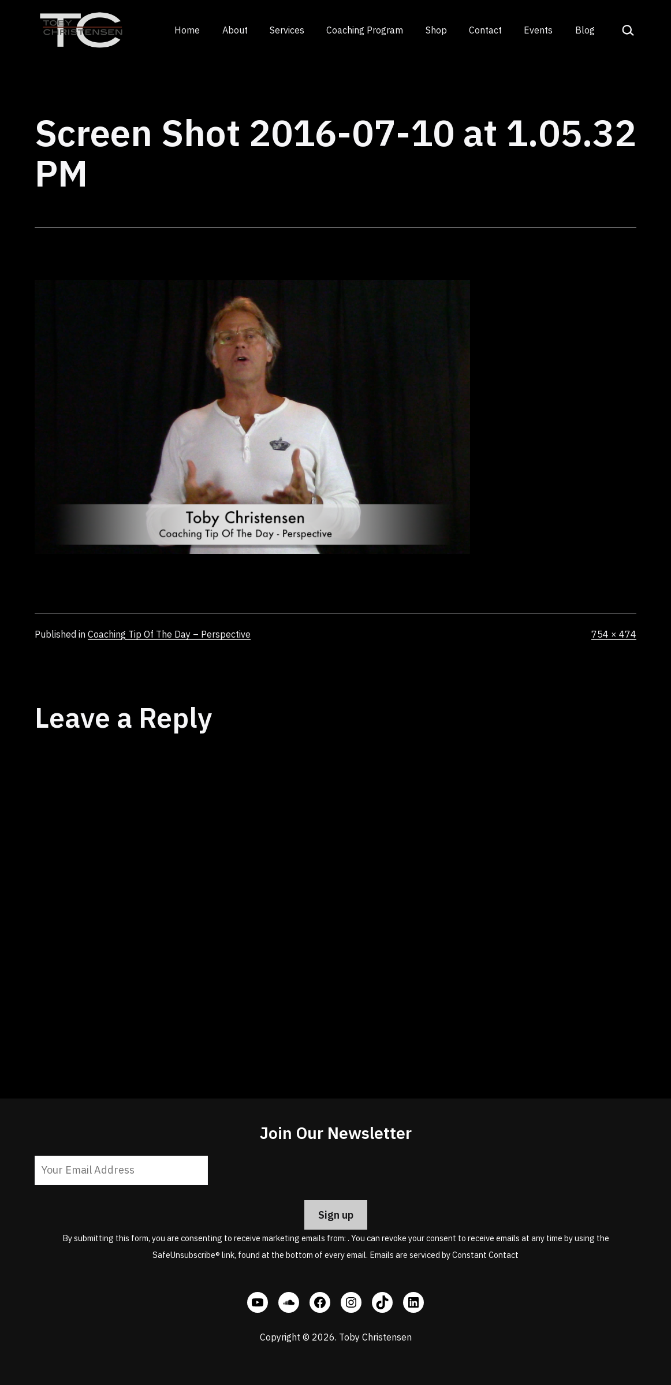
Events (538, 30)
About (235, 30)
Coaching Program (364, 30)
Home (187, 30)
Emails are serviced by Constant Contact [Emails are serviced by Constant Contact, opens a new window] (444, 1254)
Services (287, 30)
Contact (485, 30)
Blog (585, 30)
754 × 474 (613, 634)
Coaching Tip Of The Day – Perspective (169, 634)
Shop (436, 30)
